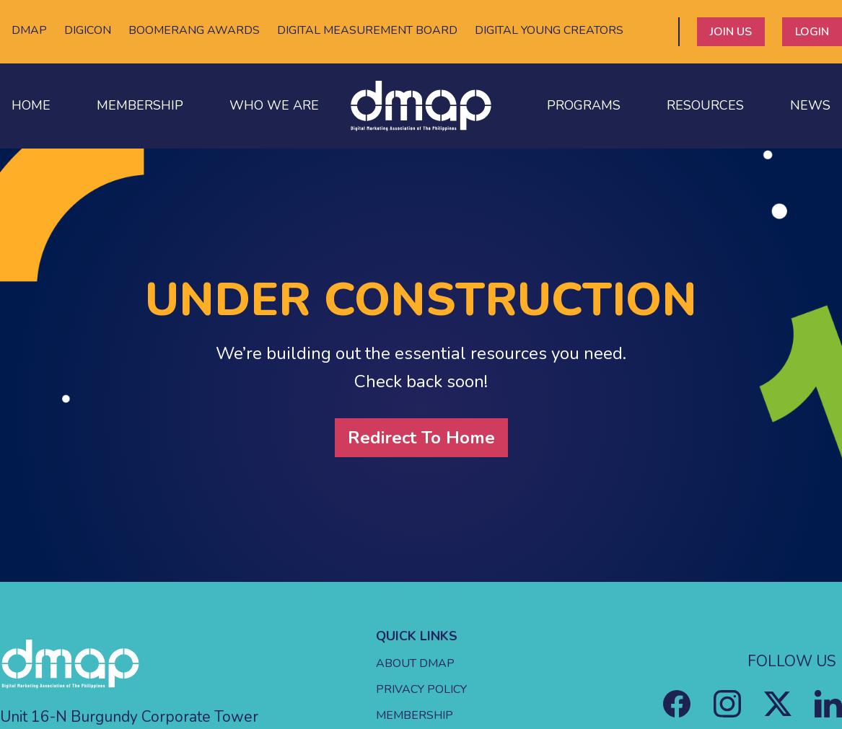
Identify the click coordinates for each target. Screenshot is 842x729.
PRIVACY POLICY (421, 689)
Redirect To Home (421, 437)
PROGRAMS (583, 105)
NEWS (810, 105)
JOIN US (731, 32)
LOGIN (812, 32)
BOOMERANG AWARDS (194, 30)
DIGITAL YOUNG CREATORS (549, 30)
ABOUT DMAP (415, 663)
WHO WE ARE (274, 105)
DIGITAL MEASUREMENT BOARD (367, 30)
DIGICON (87, 30)
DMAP (29, 30)
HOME (31, 105)
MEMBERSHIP (140, 105)
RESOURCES (705, 105)
